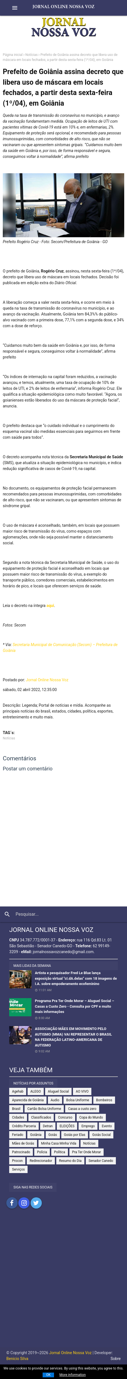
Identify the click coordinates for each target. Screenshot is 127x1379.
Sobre (116, 1358)
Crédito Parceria (24, 1126)
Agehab (17, 1091)
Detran (48, 1126)
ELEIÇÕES (67, 1126)
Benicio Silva (17, 1358)
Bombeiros (104, 1100)
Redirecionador (41, 1161)
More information (72, 1375)
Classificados (41, 1117)
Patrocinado (21, 1152)
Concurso (65, 1117)
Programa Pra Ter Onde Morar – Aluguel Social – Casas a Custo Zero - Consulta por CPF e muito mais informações (74, 1006)
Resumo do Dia (70, 1161)
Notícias (31, 55)
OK (48, 1375)
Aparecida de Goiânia (28, 1100)
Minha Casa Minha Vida (58, 1143)
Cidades (18, 1117)
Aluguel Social (58, 1091)
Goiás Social (101, 1135)
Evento (107, 1126)
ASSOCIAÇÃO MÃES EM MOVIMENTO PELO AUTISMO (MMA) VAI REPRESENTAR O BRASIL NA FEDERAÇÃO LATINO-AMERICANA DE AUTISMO (73, 1037)
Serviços (18, 1169)
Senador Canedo (101, 1161)
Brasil (16, 1109)
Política (59, 1152)
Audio (55, 1100)
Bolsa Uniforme (77, 1100)
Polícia (42, 1152)
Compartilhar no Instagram (24, 1203)
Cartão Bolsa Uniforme (44, 1109)
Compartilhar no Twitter (36, 1203)
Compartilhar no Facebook (12, 1203)
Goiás (52, 1135)
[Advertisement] (63, 1283)
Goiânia (35, 1135)
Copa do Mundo (91, 1117)
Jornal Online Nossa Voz (47, 680)
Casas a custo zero (82, 1109)
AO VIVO (82, 1091)
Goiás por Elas (75, 1135)
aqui (50, 605)
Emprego (88, 1126)
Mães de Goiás (23, 1143)
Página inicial (13, 55)
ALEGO (35, 1091)
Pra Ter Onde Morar (86, 1152)
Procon (17, 1161)
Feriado (17, 1135)
